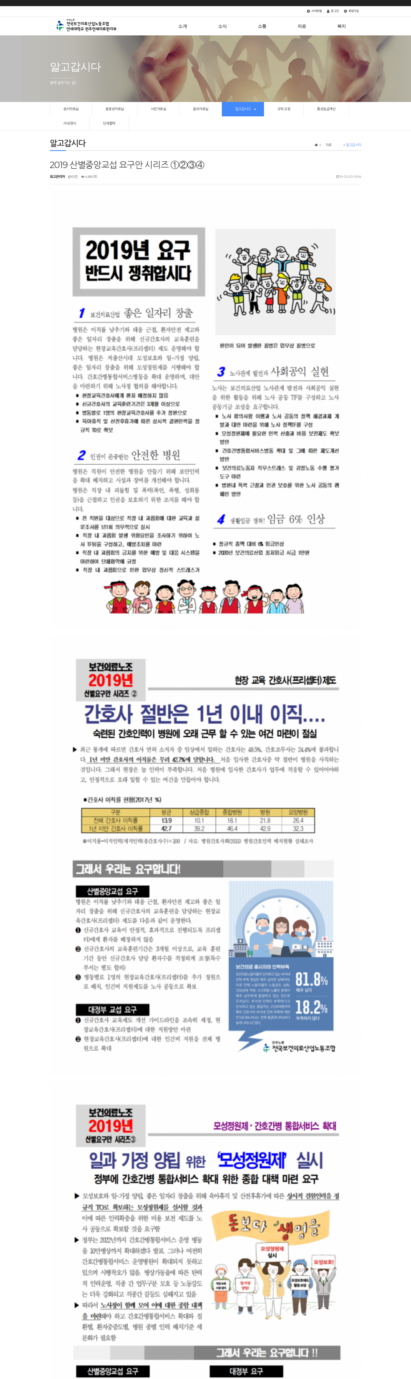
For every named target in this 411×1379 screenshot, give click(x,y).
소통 (266, 26)
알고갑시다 (242, 109)
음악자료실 (200, 109)
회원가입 (351, 11)
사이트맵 (314, 11)
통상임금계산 (326, 109)
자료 (306, 26)
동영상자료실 (114, 109)
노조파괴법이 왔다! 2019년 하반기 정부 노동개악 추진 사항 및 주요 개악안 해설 (123, 1231)
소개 (187, 26)
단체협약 (109, 123)
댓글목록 (60, 1268)
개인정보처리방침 (66, 1353)
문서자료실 (71, 109)
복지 (344, 26)
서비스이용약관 (93, 1353)
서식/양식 (69, 123)
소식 (227, 26)
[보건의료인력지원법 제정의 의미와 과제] (98, 1245)
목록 (353, 1215)
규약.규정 (283, 109)
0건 (73, 176)
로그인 (333, 11)
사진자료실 (158, 109)
